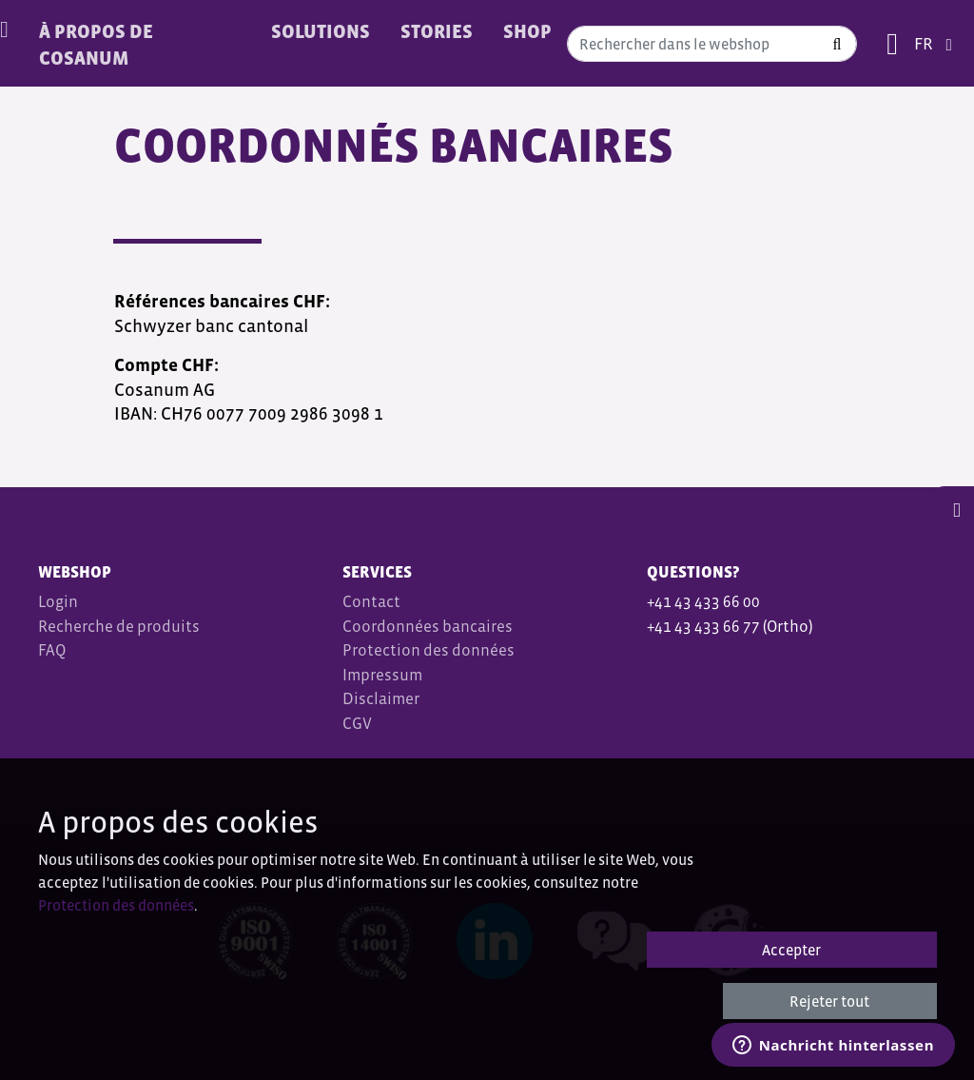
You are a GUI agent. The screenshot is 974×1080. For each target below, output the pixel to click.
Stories (436, 31)
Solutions (320, 31)
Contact (371, 602)
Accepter (791, 949)
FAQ (52, 650)
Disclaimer (380, 699)
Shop (527, 31)
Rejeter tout (829, 1001)
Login (58, 602)
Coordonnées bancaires (427, 627)
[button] (952, 511)
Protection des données (428, 650)
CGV (358, 724)
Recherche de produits (119, 627)
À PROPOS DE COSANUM (96, 45)
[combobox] (712, 44)
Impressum (382, 675)
